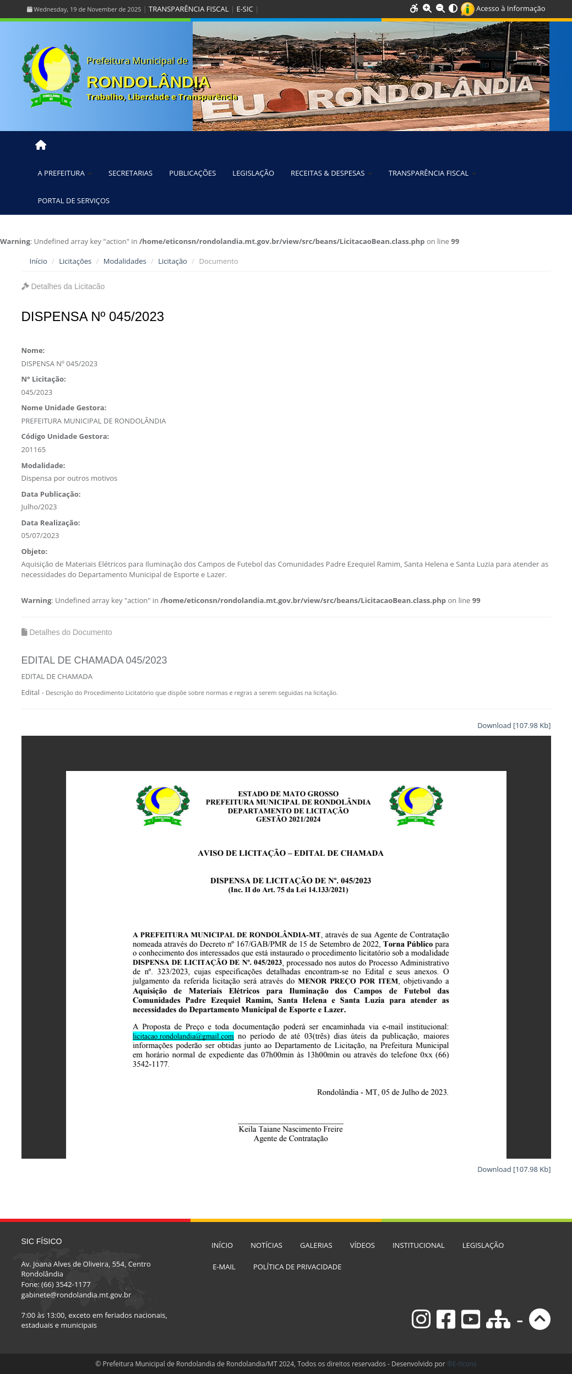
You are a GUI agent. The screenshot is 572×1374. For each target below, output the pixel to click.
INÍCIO (222, 1245)
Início (38, 261)
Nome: (33, 350)
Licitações (75, 261)
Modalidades (124, 261)
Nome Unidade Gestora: (64, 407)
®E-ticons (462, 1363)
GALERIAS (316, 1245)
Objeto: (34, 551)
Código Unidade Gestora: (65, 436)
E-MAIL (224, 1267)
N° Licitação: (43, 379)
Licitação (172, 261)
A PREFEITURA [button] (65, 173)
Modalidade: (43, 465)
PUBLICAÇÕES (192, 173)
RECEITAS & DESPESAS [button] (331, 173)
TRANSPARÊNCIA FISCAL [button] (432, 173)
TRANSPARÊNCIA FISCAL (188, 9)
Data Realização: (50, 523)
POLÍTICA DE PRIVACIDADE (297, 1267)
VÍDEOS (362, 1245)
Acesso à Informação (503, 8)
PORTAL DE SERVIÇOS (74, 200)
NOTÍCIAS (266, 1245)
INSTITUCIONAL (419, 1245)
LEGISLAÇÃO (253, 173)
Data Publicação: (51, 494)
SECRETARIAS (130, 173)
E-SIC (244, 9)
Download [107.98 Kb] (514, 725)
